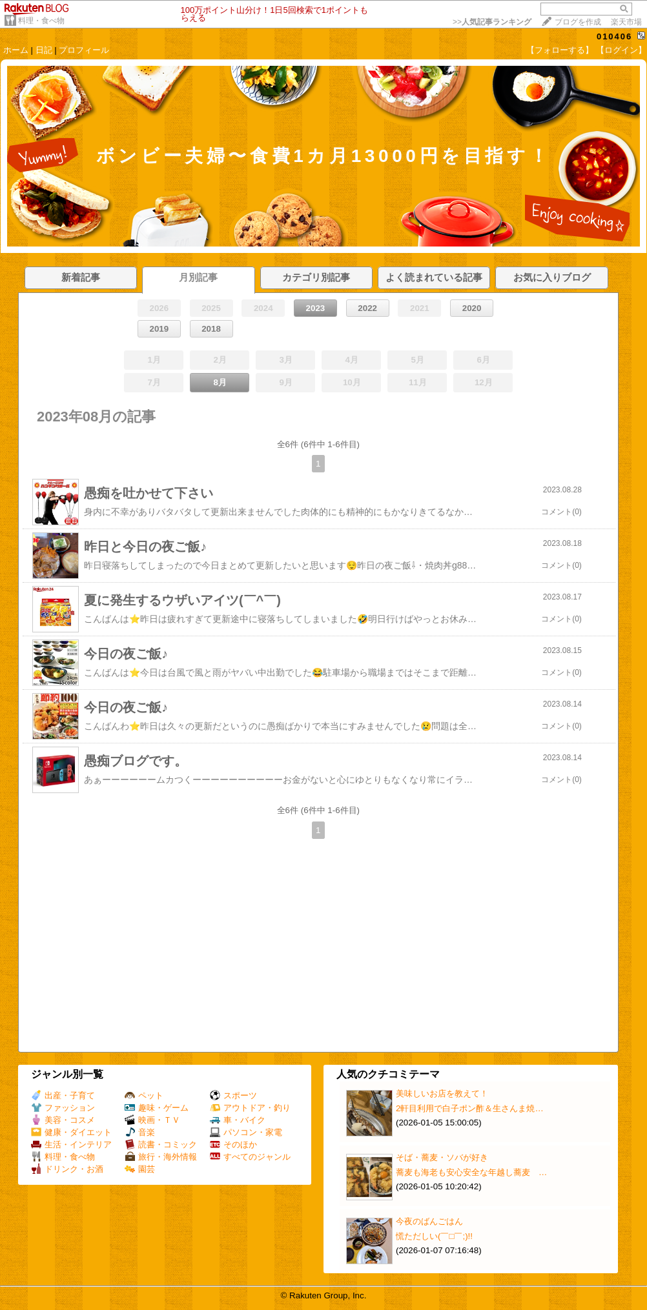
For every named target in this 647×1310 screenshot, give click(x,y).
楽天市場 (626, 21)
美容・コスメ (63, 1120)
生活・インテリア (71, 1144)
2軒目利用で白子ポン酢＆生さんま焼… (470, 1108)
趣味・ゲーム (157, 1108)
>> (492, 21)
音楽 (140, 1132)
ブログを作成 (578, 21)
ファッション (63, 1108)
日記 (44, 50)
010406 (614, 36)
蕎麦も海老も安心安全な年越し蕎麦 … (471, 1172)
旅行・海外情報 (161, 1157)
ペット (144, 1095)
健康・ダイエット (71, 1132)
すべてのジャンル (250, 1157)
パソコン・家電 (246, 1132)
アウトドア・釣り (250, 1108)
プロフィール (84, 50)
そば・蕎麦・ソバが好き (442, 1157)
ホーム (15, 50)
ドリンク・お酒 (67, 1169)
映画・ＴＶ (152, 1120)
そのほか (233, 1144)
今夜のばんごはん (429, 1221)
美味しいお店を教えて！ (442, 1093)
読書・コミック (161, 1144)
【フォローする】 (559, 50)
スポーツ (233, 1095)
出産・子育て (63, 1095)
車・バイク (237, 1120)
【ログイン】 (621, 50)
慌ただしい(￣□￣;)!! (434, 1236)
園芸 (140, 1169)
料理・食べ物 (41, 20)
